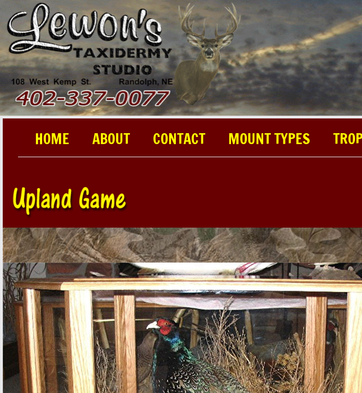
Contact (179, 139)
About (111, 139)
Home (52, 139)
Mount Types (269, 139)
